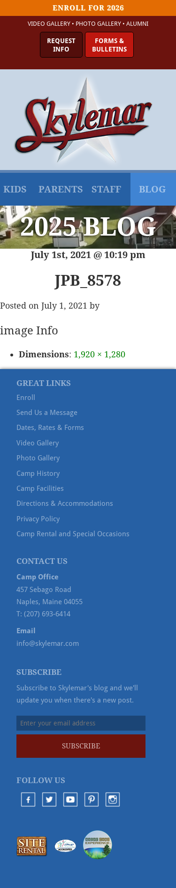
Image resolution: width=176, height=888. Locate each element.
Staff (106, 189)
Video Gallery (49, 23)
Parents (61, 189)
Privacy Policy (38, 519)
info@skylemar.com (47, 643)
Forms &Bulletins (109, 45)
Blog (152, 189)
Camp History (38, 473)
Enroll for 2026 (88, 8)
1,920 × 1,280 (99, 354)
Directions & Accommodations (64, 503)
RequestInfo (61, 45)
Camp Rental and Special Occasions (73, 534)
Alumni (137, 23)
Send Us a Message (46, 412)
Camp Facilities (40, 488)
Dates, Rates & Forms (50, 427)
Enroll (25, 397)
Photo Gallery (98, 23)
